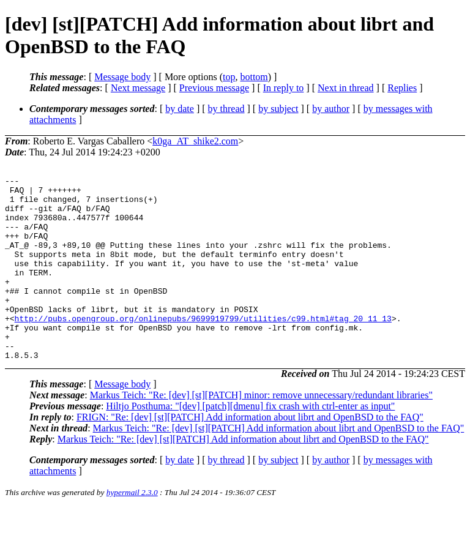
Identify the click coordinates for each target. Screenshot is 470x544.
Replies (402, 88)
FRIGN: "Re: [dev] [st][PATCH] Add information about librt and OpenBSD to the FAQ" (249, 454)
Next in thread (346, 88)
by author (330, 108)
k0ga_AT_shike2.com (195, 141)
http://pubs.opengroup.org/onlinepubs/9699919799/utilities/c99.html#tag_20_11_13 (203, 347)
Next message (138, 88)
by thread (226, 108)
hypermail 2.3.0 (132, 529)
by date (179, 108)
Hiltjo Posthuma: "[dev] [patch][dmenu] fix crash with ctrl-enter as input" (250, 443)
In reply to (283, 88)
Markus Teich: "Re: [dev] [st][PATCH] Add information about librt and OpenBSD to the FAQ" (278, 465)
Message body (122, 77)
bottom (253, 77)
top (229, 77)
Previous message (214, 88)
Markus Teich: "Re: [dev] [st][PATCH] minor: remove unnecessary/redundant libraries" (261, 432)
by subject (278, 108)
